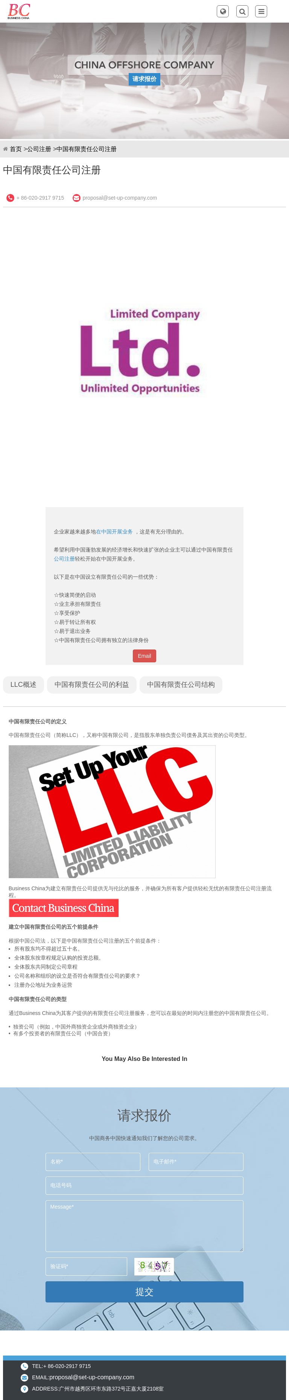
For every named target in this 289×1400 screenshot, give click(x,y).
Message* (145, 1226)
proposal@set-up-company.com (120, 198)
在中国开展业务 (114, 532)
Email (144, 656)
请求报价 (144, 79)
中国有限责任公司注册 (86, 149)
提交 (144, 1292)
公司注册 (39, 149)
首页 (16, 149)
